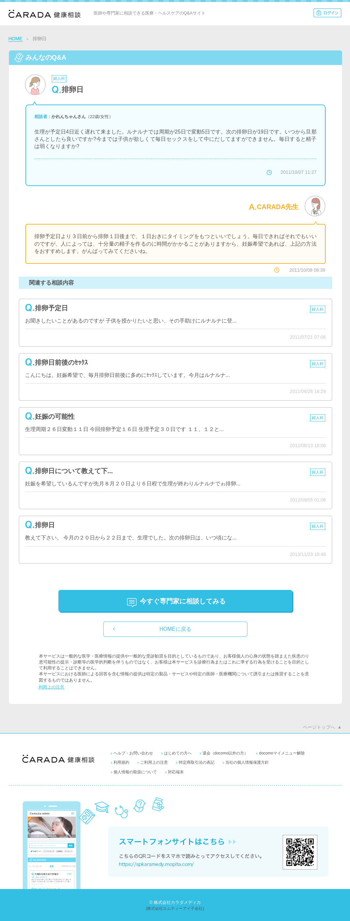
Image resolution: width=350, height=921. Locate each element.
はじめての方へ (178, 753)
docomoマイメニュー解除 (282, 753)
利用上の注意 (51, 687)
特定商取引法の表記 (196, 762)
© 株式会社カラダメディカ (175, 902)
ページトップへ (319, 727)
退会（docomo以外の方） (225, 753)
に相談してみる (183, 601)
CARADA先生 (278, 206)
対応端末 (176, 772)
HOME (15, 38)
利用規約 (121, 762)
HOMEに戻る (175, 629)
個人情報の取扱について (135, 772)
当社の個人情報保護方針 (247, 762)
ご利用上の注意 (154, 762)
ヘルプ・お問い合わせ (133, 753)
